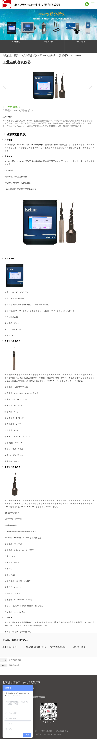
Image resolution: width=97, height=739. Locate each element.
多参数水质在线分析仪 (36, 647)
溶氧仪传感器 (14, 665)
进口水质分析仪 (62, 731)
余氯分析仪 (48, 42)
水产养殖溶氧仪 (15, 660)
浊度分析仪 (16, 42)
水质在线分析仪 (29, 55)
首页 (16, 55)
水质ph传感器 (46, 731)
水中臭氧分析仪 (10, 647)
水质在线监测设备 (58, 647)
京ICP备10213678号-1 (52, 734)
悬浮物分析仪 (79, 647)
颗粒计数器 (80, 42)
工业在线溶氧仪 (47, 55)
